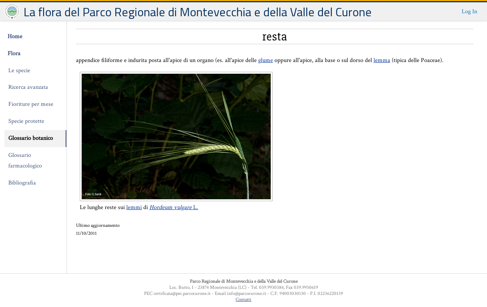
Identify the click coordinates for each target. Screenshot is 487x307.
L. (173, 207)
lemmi (134, 207)
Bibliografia (22, 183)
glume (265, 60)
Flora (14, 53)
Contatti (243, 299)
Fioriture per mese (30, 104)
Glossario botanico (30, 138)
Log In (469, 12)
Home (15, 36)
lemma (382, 60)
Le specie (19, 70)
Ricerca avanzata (28, 87)
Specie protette (26, 121)
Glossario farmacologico (25, 160)
